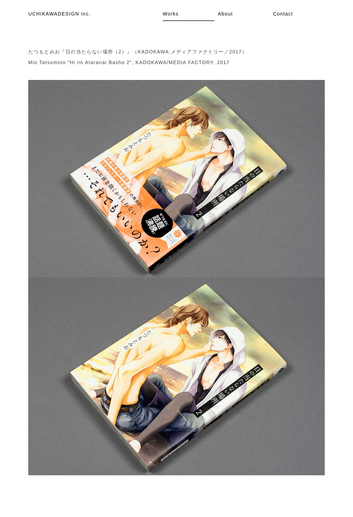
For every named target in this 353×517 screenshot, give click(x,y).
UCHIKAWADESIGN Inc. (59, 14)
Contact (283, 14)
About (225, 14)
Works (171, 14)
